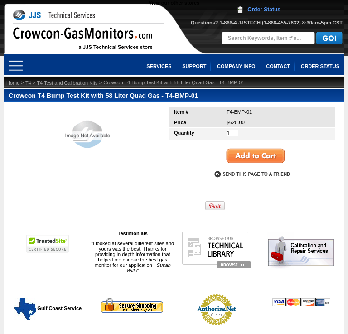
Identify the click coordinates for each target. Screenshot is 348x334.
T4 (28, 83)
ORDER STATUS (320, 66)
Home (12, 83)
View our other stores (174, 2)
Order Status (263, 9)
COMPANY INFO (236, 66)
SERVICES (158, 66)
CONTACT (278, 66)
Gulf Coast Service (48, 308)
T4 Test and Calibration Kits (67, 83)
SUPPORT (194, 66)
